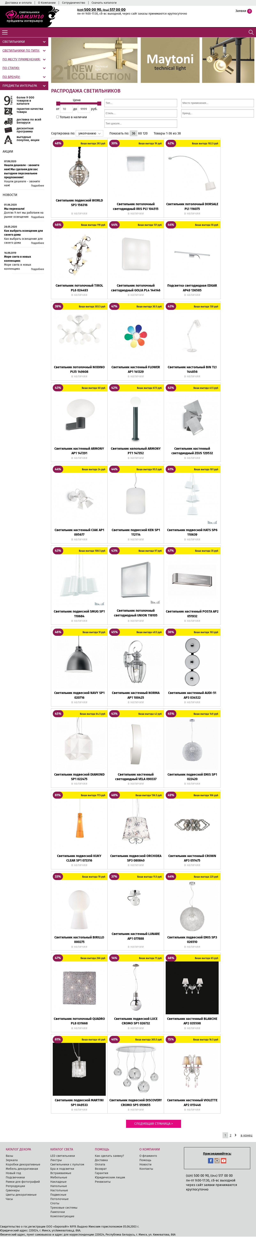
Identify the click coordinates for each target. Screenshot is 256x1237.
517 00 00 (114, 9)
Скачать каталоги (104, 3)
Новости (145, 1165)
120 (145, 134)
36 (133, 134)
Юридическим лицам (110, 1178)
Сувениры (13, 1191)
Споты (54, 1204)
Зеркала (12, 1160)
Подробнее (37, 185)
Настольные (59, 1191)
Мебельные (58, 1178)
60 (140, 134)
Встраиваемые (60, 1173)
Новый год (13, 1173)
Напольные (58, 1186)
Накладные (58, 1182)
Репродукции (15, 1186)
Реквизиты (103, 1182)
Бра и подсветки (62, 1169)
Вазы (9, 1156)
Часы (9, 1199)
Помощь (145, 1160)
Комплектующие (62, 1216)
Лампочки (57, 1212)
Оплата (100, 1165)
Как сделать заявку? (109, 1156)
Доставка (101, 1160)
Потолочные (59, 1199)
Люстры (56, 1160)
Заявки (240, 11)
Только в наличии (73, 117)
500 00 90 (89, 9)
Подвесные (58, 1195)
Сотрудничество (73, 3)
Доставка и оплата (18, 3)
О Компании (47, 3)
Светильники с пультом (67, 1165)
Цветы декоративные (21, 1195)
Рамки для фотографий (23, 1182)
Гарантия (101, 1173)
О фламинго (148, 1156)
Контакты (146, 1169)
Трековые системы (63, 1208)
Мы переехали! (14, 209)
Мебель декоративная (22, 1169)
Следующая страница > (153, 1124)
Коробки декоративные (23, 1165)
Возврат (101, 1169)
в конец (246, 1136)
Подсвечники (15, 1178)
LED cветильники (62, 1156)
